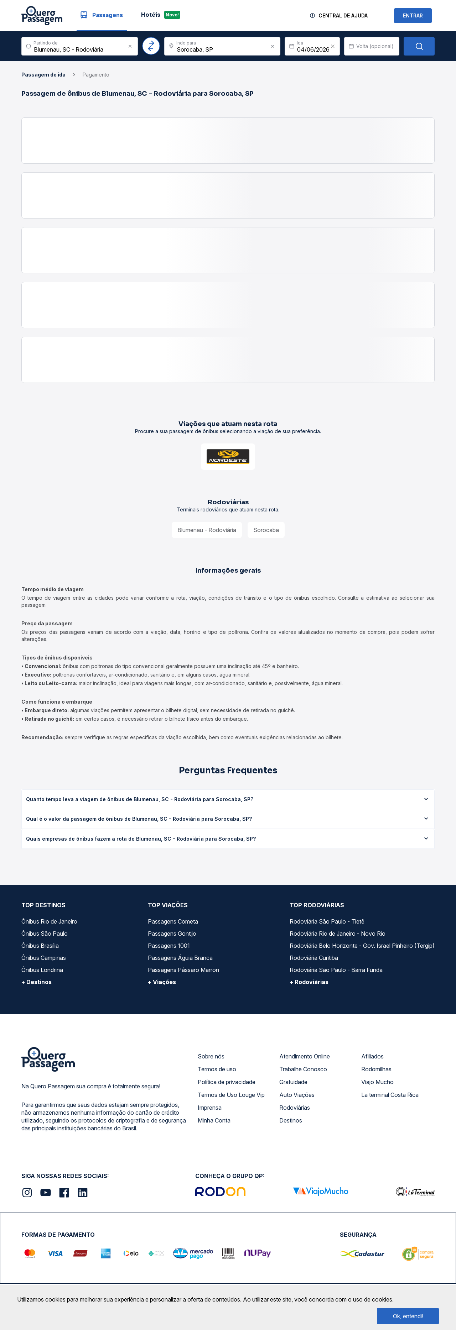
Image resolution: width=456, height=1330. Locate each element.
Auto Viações (297, 1094)
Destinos (290, 1120)
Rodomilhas (376, 1069)
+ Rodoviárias (309, 981)
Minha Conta (214, 1120)
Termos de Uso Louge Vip (231, 1094)
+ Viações (162, 981)
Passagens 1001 (169, 945)
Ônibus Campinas (43, 957)
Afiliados (372, 1056)
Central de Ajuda (343, 15)
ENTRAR (413, 15)
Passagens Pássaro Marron (183, 969)
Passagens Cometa (173, 921)
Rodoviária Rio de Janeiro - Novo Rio (337, 933)
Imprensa (210, 1107)
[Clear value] (333, 46)
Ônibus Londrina (42, 969)
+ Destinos (36, 981)
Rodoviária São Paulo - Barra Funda (336, 969)
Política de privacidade (226, 1081)
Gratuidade (293, 1081)
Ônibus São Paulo (44, 933)
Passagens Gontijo (172, 933)
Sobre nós (211, 1056)
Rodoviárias (294, 1107)
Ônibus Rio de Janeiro (49, 921)
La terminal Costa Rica (390, 1094)
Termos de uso (217, 1069)
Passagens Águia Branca (180, 957)
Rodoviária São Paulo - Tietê (327, 921)
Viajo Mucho (377, 1081)
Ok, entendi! (408, 1316)
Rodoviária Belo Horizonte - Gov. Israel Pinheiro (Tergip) (362, 945)
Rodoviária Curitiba (314, 957)
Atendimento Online (304, 1056)
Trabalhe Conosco (303, 1069)
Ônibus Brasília (40, 945)
